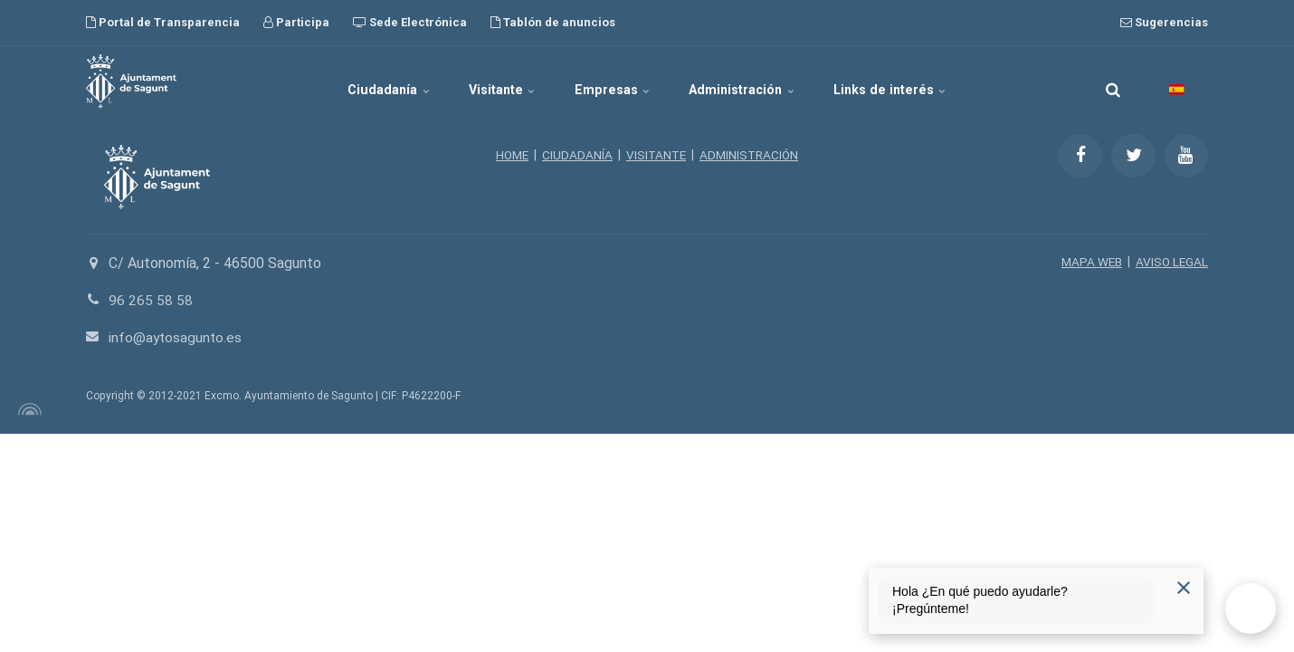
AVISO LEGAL (1171, 261)
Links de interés (917, 81)
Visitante (490, 81)
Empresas (613, 81)
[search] (1113, 81)
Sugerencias (1164, 22)
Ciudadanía (363, 81)
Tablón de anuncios (552, 22)
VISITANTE (655, 155)
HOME (509, 155)
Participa (296, 22)
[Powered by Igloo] (27, 409)
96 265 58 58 (151, 300)
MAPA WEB (1089, 261)
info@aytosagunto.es (177, 337)
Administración (756, 81)
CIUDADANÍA (575, 155)
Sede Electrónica (410, 22)
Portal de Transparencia (163, 22)
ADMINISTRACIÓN (751, 155)
